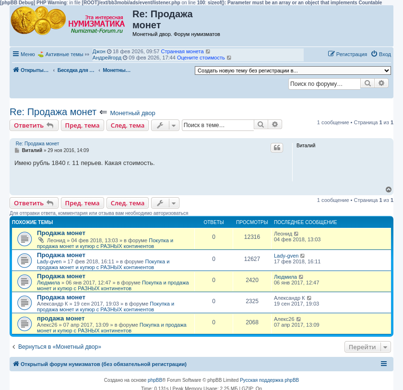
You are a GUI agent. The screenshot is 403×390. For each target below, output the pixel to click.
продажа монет (60, 318)
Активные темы (64, 54)
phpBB (155, 380)
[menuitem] (380, 54)
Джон (99, 51)
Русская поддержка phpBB (269, 380)
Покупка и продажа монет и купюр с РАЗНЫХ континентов (105, 243)
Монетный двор (132, 113)
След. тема (128, 125)
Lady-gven (49, 261)
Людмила (48, 282)
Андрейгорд (107, 57)
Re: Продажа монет (53, 111)
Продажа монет (61, 232)
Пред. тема (82, 125)
